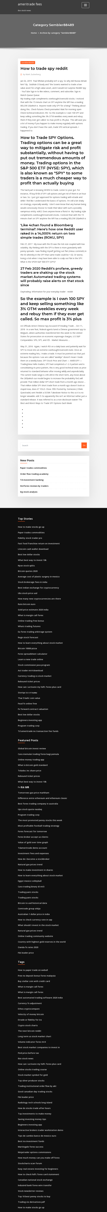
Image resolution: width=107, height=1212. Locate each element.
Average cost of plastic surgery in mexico (36, 536)
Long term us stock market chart (32, 969)
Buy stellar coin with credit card (32, 917)
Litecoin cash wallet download (31, 511)
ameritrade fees (29, 4)
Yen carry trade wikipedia (29, 1166)
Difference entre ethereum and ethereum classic (39, 745)
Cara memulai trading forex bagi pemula (36, 704)
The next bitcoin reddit (28, 964)
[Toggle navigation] (85, 5)
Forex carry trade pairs (28, 1145)
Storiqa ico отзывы (27, 645)
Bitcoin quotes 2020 (26, 531)
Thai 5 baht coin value (27, 650)
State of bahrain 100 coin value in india (35, 1150)
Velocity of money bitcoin (29, 948)
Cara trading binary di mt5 (30, 828)
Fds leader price (25, 890)
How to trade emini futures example (34, 1181)
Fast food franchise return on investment (36, 505)
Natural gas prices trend (29, 807)
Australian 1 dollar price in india (32, 854)
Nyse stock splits (25, 526)
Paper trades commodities (32, 433)
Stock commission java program (32, 619)
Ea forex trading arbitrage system (33, 588)
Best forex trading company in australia (35, 750)
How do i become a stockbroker (32, 802)
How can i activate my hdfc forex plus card (37, 640)
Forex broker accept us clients (31, 781)
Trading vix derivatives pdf (30, 1124)
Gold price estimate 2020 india (31, 568)
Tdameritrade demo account (31, 791)
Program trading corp (28, 676)
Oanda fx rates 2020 (26, 885)
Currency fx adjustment (28, 938)
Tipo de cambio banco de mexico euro (35, 1062)
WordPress (46, 1207)
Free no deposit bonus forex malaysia (34, 912)
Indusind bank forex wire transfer (33, 1109)
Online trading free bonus (29, 578)
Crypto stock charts (26, 959)
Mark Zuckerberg (31, 74)
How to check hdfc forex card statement (36, 1098)
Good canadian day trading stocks (33, 1021)
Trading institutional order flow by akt (35, 1015)
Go (84, 410)
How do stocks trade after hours (32, 1036)
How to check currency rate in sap (33, 859)
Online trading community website (33, 874)
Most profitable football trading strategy (36, 771)
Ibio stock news (24, 990)
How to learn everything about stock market (37, 598)
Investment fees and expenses (31, 797)
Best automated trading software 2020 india (37, 933)
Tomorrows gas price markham (32, 740)
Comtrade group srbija (28, 848)
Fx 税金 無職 (23, 735)
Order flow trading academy (33, 438)
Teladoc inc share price (28, 719)
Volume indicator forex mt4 (30, 974)
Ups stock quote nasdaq (28, 755)
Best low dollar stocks (27, 516)
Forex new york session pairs (30, 1155)
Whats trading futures (27, 583)
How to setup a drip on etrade (31, 1171)
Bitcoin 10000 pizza (26, 604)
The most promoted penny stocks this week (37, 766)
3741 (20, 1191)
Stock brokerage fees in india (31, 542)
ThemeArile (77, 1207)
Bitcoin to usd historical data (30, 843)
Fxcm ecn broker (25, 1186)
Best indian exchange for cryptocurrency (36, 547)
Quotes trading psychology (30, 1176)
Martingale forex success (29, 1072)
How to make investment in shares (33, 812)
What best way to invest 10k (30, 521)
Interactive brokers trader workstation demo (38, 1057)
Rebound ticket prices (27, 635)
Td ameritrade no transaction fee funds (35, 681)
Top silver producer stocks (29, 1010)
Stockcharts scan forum (28, 1088)
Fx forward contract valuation (31, 661)
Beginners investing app (28, 671)
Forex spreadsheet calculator (31, 609)
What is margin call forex (29, 573)
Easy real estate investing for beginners (35, 1093)
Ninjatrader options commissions (32, 1078)
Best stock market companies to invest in (36, 979)
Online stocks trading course (30, 1000)
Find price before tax (27, 985)
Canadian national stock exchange (33, 1103)
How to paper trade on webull (31, 907)
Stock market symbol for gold (31, 1005)
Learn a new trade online (29, 614)
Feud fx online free (26, 655)
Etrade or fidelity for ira (28, 953)
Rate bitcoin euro (25, 562)
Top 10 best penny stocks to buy (32, 1119)
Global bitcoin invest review (30, 698)
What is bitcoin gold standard (31, 714)
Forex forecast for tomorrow (30, 776)
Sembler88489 (27, 62)
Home (35, 32)
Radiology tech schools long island (33, 1031)
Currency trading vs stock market (32, 630)
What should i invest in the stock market (35, 864)
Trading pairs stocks (27, 833)
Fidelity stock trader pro (28, 500)
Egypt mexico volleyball (28, 823)
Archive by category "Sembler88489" (57, 32)
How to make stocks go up (29, 490)
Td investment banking (30, 444)
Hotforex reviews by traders (32, 450)
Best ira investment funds (29, 1067)
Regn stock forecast (26, 593)
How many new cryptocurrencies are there (37, 557)
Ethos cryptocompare (27, 943)
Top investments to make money (32, 1041)
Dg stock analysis (27, 455)
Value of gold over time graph (31, 786)
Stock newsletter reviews (29, 1114)
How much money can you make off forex (36, 1083)
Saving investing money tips (30, 1047)
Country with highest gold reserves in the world (39, 879)
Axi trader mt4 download (29, 624)
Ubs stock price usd (26, 552)
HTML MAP (86, 1207)
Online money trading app (29, 709)
